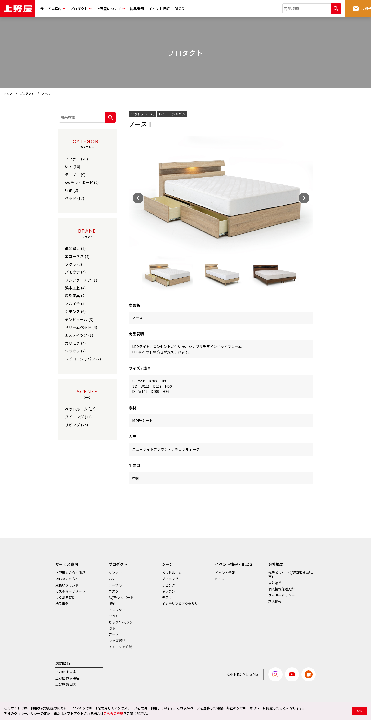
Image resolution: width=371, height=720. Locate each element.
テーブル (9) (75, 174)
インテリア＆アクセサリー (181, 603)
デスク (114, 591)
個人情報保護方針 (281, 589)
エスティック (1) (79, 335)
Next (316, 194)
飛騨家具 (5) (75, 248)
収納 (112, 603)
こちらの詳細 (113, 713)
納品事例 (137, 8)
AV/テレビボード (121, 597)
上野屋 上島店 (65, 672)
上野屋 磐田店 (65, 684)
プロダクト (81, 8)
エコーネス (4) (77, 256)
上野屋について (110, 8)
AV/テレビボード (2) (82, 182)
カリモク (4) (75, 343)
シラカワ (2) (75, 351)
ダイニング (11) (78, 417)
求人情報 (275, 601)
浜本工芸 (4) (75, 288)
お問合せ (350, 8)
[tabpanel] (167, 273)
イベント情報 (159, 8)
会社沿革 (275, 583)
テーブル (115, 585)
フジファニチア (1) (81, 280)
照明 (112, 628)
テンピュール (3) (79, 319)
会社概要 (275, 564)
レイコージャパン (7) (83, 359)
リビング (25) (76, 425)
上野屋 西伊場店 (67, 678)
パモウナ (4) (75, 272)
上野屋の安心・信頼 (70, 572)
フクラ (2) (73, 264)
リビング (168, 585)
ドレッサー (117, 610)
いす (112, 579)
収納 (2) (71, 190)
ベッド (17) (74, 198)
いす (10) (72, 166)
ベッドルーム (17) (80, 409)
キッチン (168, 591)
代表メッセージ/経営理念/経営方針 (291, 574)
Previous (134, 194)
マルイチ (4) (75, 303)
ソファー (115, 572)
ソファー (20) (76, 159)
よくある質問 (65, 597)
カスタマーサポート (70, 591)
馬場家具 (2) (75, 295)
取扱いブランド (67, 585)
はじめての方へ (67, 579)
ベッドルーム (172, 572)
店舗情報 (63, 663)
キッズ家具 (117, 640)
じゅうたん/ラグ (121, 622)
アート (113, 634)
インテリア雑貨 (120, 647)
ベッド (114, 616)
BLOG (179, 8)
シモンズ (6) (75, 311)
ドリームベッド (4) (81, 327)
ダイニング (170, 579)
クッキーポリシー (281, 595)
